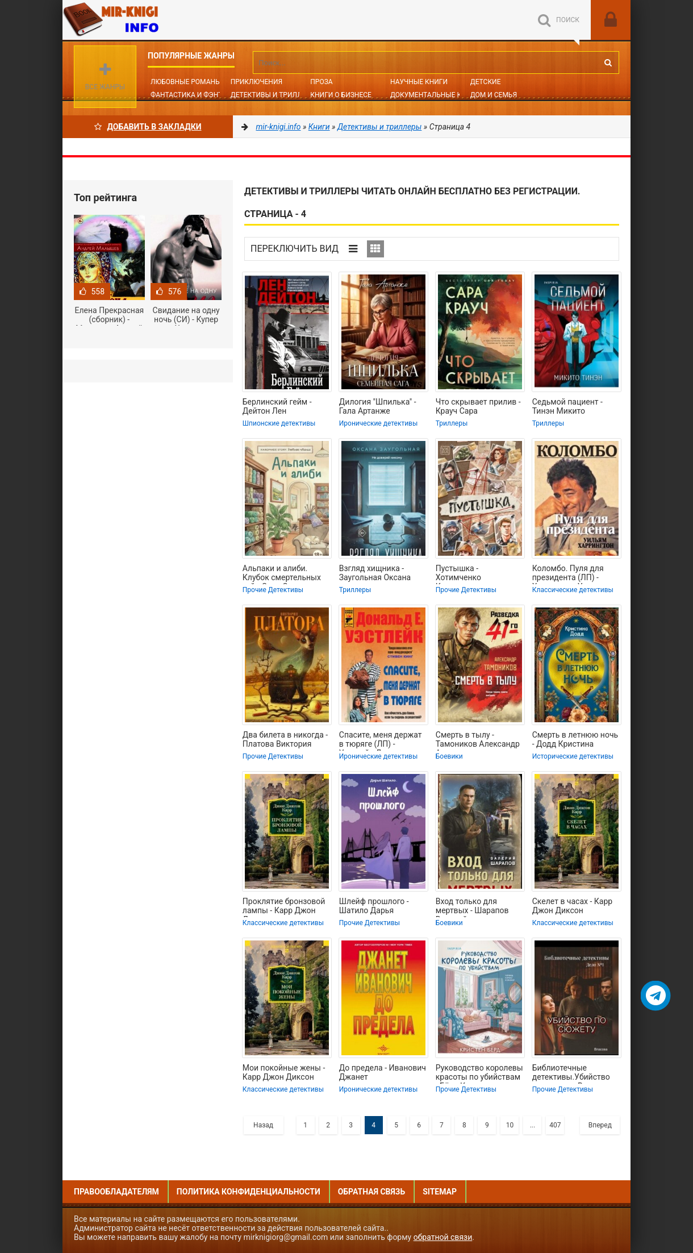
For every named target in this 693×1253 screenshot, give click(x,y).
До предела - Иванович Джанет (382, 1072)
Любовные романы (186, 82)
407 (555, 1125)
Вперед (600, 1125)
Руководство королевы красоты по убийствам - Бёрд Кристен (479, 1073)
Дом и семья (493, 95)
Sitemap (440, 1191)
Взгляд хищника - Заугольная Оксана (375, 573)
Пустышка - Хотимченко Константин (458, 574)
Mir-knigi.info (147, 20)
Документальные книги (435, 95)
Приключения (256, 82)
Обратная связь (371, 1191)
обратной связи (443, 1237)
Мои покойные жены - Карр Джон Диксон (284, 1072)
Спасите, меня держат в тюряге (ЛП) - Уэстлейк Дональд (380, 740)
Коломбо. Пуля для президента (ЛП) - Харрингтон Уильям (569, 574)
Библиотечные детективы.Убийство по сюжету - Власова (571, 1073)
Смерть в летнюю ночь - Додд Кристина (575, 739)
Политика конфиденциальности (248, 1191)
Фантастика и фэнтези (193, 95)
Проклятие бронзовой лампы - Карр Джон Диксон (284, 907)
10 (510, 1125)
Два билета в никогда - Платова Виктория (285, 739)
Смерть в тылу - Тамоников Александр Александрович (478, 740)
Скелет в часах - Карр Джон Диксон (572, 906)
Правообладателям (116, 1191)
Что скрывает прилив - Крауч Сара (478, 406)
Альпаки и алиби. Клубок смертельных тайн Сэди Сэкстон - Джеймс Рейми (282, 574)
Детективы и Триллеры (273, 95)
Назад (263, 1125)
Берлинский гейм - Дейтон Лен (277, 406)
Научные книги (419, 82)
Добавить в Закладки (148, 126)
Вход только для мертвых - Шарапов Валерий (472, 907)
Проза (321, 82)
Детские (485, 82)
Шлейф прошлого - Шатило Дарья (374, 906)
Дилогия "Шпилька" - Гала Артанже (377, 406)
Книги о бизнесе (340, 95)
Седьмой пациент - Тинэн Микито (567, 406)
